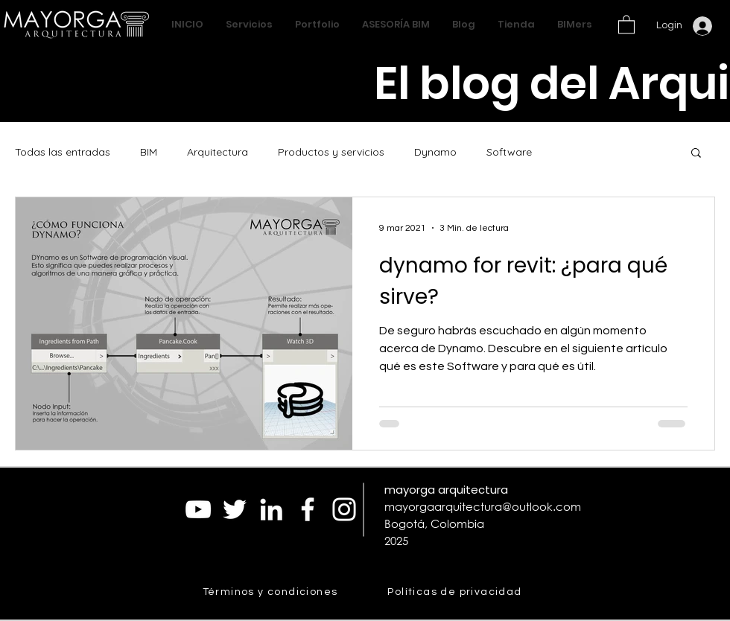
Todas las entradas (62, 152)
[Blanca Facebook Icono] (307, 509)
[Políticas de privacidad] (456, 592)
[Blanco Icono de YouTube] (198, 509)
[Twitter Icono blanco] (234, 509)
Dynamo (435, 152)
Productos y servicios (331, 152)
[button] (626, 24)
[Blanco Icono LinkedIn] (271, 509)
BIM (148, 152)
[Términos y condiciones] (271, 592)
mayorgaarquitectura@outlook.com (482, 506)
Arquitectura (217, 152)
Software (509, 152)
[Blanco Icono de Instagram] (344, 509)
